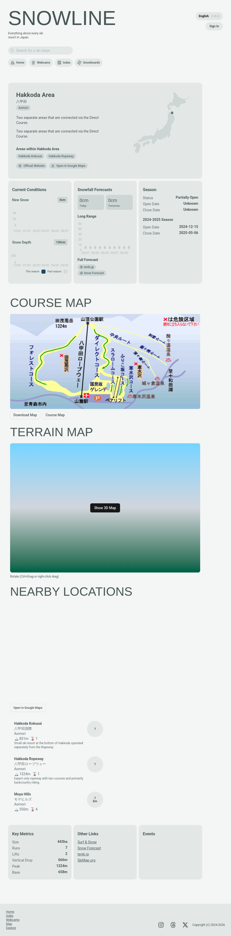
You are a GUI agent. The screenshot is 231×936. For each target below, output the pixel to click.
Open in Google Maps (68, 166)
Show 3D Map (105, 508)
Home (17, 63)
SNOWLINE (62, 18)
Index (64, 63)
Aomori (23, 108)
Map (9, 924)
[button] (30, 156)
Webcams (40, 63)
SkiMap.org (87, 860)
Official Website (31, 166)
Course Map (55, 415)
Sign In (214, 26)
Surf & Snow (87, 842)
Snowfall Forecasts (95, 189)
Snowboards (88, 62)
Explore (11, 928)
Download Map (25, 415)
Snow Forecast (89, 848)
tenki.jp (83, 854)
